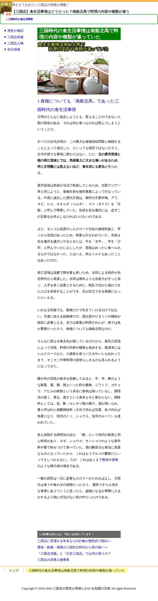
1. (39, 101)
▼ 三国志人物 (13, 43)
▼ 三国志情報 (13, 37)
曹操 (105, 460)
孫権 (115, 460)
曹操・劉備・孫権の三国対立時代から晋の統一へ (72, 547)
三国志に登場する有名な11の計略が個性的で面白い (74, 541)
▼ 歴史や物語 (13, 30)
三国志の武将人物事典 (53, 559)
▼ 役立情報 (12, 49)
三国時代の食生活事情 (20, 19)
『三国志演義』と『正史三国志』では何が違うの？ (74, 553)
